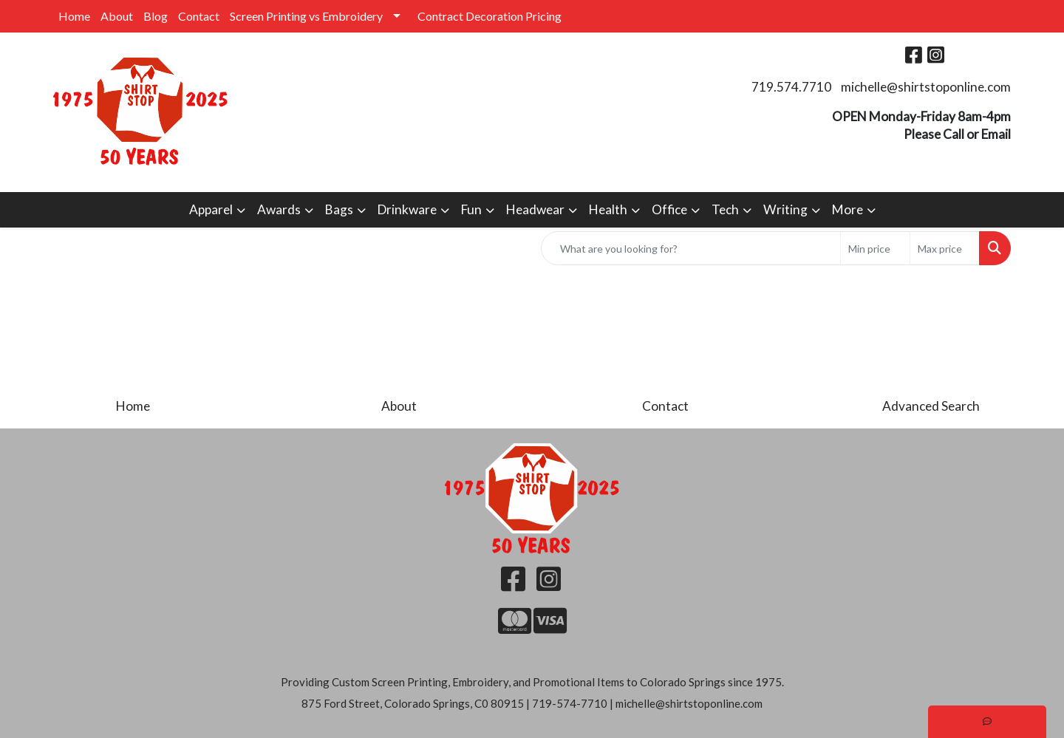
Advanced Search (931, 406)
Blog (155, 16)
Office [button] (669, 209)
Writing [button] (785, 209)
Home (74, 16)
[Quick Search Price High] (945, 248)
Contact (198, 16)
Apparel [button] (211, 209)
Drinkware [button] (407, 209)
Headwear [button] (535, 209)
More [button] (847, 209)
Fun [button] (471, 209)
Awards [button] (279, 209)
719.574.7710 (791, 87)
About (116, 16)
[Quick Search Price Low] (875, 248)
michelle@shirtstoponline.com (926, 87)
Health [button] (608, 209)
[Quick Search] (691, 248)
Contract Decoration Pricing (489, 16)
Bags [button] (339, 209)
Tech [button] (725, 209)
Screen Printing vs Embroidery (306, 16)
